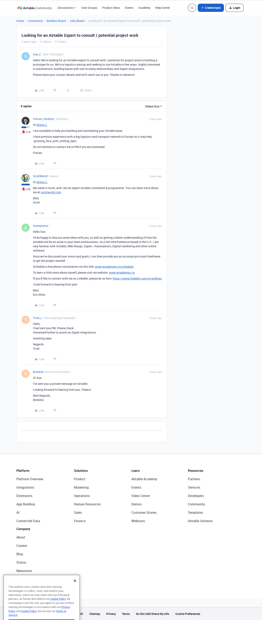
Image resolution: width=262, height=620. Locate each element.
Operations (82, 496)
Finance (80, 521)
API (81, 614)
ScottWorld (40, 176)
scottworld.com (51, 192)
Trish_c (37, 318)
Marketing (81, 487)
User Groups (89, 8)
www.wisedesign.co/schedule (114, 267)
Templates (195, 512)
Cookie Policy (58, 606)
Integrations (25, 487)
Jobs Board (77, 21)
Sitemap (94, 614)
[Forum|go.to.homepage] (34, 8)
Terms (126, 614)
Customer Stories (144, 512)
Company (23, 529)
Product (80, 479)
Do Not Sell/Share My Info (152, 614)
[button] (211, 8)
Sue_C (37, 54)
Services (194, 487)
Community (35, 21)
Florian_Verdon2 (43, 119)
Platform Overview (29, 479)
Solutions (81, 470)
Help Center (162, 8)
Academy (144, 8)
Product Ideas (111, 8)
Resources (195, 470)
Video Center (140, 496)
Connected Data (28, 521)
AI (17, 512)
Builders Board (56, 21)
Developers (196, 496)
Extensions (24, 496)
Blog (19, 554)
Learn (135, 470)
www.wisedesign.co (122, 272)
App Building (25, 504)
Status (21, 562)
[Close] (74, 588)
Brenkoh (38, 372)
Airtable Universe (200, 521)
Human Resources (87, 504)
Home (20, 21)
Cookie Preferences (187, 614)
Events (129, 8)
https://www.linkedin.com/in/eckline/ (137, 278)
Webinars (138, 521)
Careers (21, 545)
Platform (22, 470)
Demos (136, 504)
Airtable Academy (144, 479)
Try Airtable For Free (30, 579)
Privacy (111, 614)
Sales (78, 512)
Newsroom (24, 571)
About (20, 537)
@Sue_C (41, 125)
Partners (194, 479)
